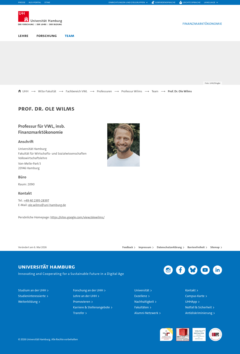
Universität (141, 290)
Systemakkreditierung (215, 329)
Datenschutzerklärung (169, 247)
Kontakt (190, 290)
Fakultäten (141, 307)
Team (69, 35)
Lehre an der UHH (85, 296)
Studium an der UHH (32, 290)
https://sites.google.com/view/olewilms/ (77, 217)
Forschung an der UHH (88, 290)
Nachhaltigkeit (144, 302)
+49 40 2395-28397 (36, 200)
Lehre (23, 35)
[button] (128, 2)
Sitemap (215, 247)
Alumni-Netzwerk (146, 313)
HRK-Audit (198, 329)
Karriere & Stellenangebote (91, 307)
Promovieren (81, 302)
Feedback (127, 247)
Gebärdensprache (165, 2)
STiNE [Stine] (47, 2)
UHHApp (191, 302)
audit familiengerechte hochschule (166, 333)
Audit (179, 329)
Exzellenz (140, 296)
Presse (21, 2)
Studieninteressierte (32, 296)
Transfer (78, 313)
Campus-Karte (195, 296)
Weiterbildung (28, 302)
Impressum (145, 247)
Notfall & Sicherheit (198, 307)
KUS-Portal (35, 2)
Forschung (46, 35)
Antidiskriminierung (198, 313)
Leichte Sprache (191, 2)
